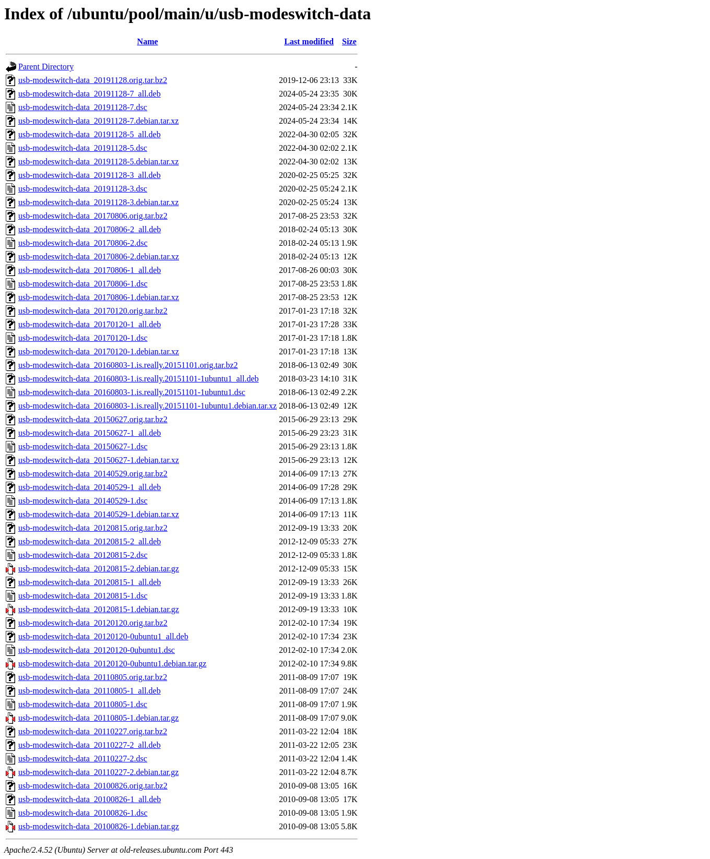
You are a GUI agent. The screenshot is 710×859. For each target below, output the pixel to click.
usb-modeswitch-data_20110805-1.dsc (82, 704)
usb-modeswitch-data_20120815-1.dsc (83, 595)
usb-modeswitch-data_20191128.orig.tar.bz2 (92, 80)
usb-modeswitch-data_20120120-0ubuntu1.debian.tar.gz (112, 663)
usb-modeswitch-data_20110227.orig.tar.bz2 (92, 731)
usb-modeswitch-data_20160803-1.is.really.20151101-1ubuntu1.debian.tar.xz (147, 405)
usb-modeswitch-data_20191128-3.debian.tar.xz (98, 202)
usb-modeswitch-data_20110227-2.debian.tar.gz (98, 772)
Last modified (309, 41)
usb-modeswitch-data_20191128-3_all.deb (89, 175)
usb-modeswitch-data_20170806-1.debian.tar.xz (98, 297)
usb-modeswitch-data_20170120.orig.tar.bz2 (93, 310)
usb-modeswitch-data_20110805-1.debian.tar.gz (98, 717)
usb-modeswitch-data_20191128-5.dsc (82, 148)
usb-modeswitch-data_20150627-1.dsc (83, 446)
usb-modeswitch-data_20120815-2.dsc (83, 555)
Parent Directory (46, 66)
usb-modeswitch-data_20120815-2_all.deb (89, 541)
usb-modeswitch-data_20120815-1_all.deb (89, 582)
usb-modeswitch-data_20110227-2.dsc (82, 758)
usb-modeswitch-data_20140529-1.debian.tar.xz (98, 514)
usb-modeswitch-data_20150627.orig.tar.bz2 (93, 419)
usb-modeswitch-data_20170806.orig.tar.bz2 (93, 215)
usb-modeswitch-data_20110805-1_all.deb (89, 690)
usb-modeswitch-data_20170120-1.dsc (83, 337)
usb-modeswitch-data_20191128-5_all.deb (89, 134)
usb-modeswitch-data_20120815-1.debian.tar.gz (98, 609)
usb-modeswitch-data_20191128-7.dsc (82, 107)
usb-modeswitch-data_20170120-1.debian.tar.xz (98, 351)
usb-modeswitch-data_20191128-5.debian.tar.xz (98, 161)
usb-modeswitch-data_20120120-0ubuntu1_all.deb (103, 636)
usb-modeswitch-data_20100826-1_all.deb (89, 799)
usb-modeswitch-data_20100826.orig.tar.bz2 (93, 785)
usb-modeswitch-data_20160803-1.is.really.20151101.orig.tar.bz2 (128, 365)
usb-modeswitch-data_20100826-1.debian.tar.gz (98, 826)
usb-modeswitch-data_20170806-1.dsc (83, 283)
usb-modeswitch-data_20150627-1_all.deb (89, 432)
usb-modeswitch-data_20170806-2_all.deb (89, 229)
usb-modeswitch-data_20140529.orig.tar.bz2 (93, 473)
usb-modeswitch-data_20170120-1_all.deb (89, 324)
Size (349, 41)
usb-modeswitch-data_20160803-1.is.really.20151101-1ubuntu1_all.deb (138, 378)
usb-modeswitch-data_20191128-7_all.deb (89, 93)
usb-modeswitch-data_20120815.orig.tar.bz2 (93, 527)
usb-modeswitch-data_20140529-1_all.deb (89, 487)
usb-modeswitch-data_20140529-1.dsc (83, 500)
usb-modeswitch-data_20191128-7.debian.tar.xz (98, 120)
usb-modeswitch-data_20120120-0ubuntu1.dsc (96, 650)
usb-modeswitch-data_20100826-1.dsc (83, 812)
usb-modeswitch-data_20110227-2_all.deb (89, 745)
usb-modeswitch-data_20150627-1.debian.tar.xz (98, 460)
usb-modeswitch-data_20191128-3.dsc (82, 188)
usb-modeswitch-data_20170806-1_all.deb (89, 270)
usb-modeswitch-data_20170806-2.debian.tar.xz (98, 256)
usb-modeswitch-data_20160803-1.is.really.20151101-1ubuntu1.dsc (131, 392)
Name (147, 41)
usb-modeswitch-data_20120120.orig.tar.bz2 (93, 622)
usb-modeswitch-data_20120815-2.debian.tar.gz (98, 568)
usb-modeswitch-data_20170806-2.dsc (83, 242)
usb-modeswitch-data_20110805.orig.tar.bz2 (92, 677)
